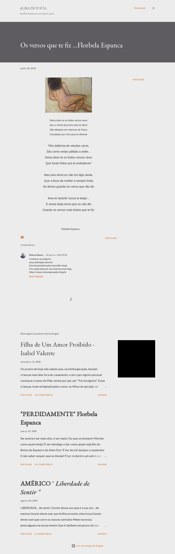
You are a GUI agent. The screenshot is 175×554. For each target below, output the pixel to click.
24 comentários (43, 464)
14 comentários (43, 395)
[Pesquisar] (139, 8)
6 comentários (42, 534)
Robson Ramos (36, 255)
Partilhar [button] (138, 79)
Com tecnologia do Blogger (88, 545)
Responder (36, 276)
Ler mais (102, 395)
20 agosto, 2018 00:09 (56, 255)
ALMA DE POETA (33, 8)
